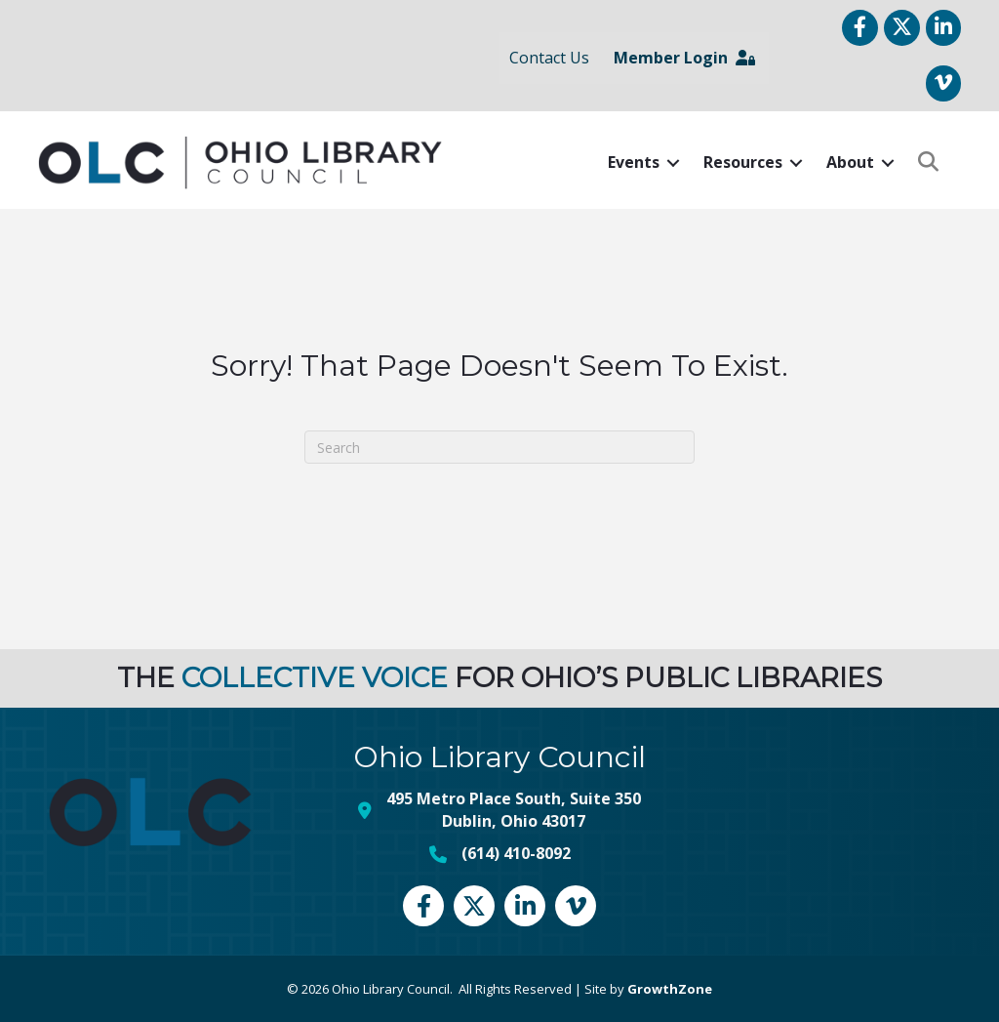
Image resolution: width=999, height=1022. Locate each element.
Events (633, 162)
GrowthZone (669, 988)
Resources (741, 162)
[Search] (499, 447)
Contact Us (548, 57)
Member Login (683, 57)
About (849, 162)
